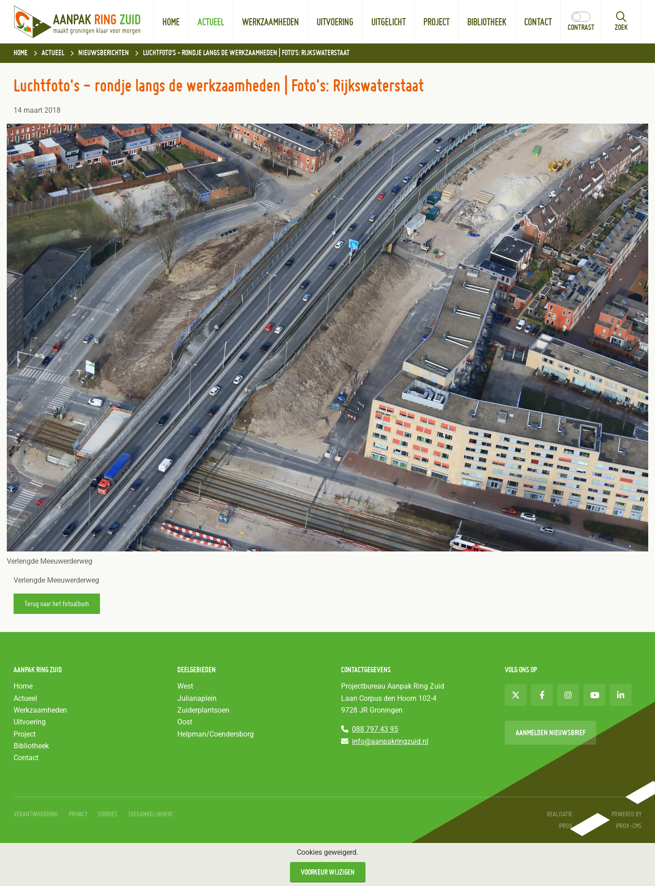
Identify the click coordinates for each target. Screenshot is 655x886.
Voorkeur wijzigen (328, 871)
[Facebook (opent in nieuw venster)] (542, 695)
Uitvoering (335, 21)
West (185, 686)
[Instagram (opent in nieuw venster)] (568, 695)
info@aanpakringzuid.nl (390, 741)
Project (436, 21)
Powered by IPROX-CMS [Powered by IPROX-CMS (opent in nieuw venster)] (626, 820)
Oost (184, 722)
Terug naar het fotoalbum (56, 603)
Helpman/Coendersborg (215, 734)
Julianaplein (197, 698)
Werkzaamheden (270, 21)
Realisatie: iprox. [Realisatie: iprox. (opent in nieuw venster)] (560, 820)
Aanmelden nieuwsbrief (550, 732)
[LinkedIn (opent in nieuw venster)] (620, 695)
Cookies (107, 814)
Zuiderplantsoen (203, 710)
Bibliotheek (486, 21)
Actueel (211, 21)
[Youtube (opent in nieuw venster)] (594, 695)
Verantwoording (36, 814)
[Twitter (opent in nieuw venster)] (516, 695)
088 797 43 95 (375, 729)
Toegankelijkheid (150, 814)
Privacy (78, 814)
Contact (538, 21)
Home (171, 21)
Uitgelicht (392, 13)
